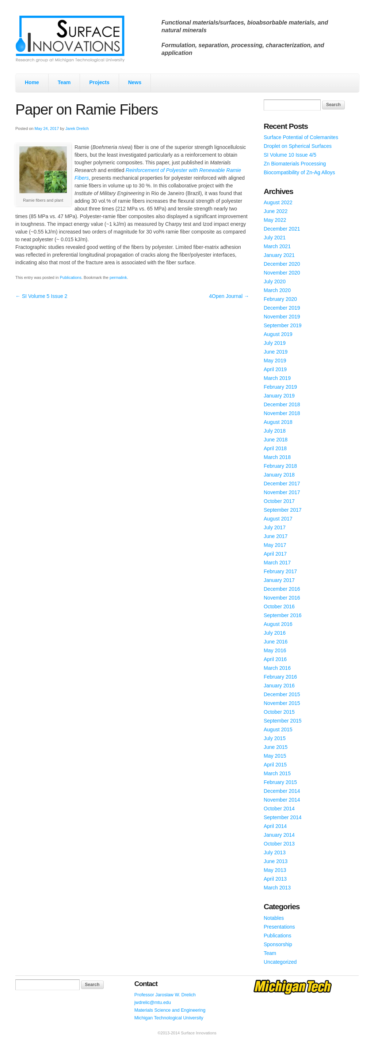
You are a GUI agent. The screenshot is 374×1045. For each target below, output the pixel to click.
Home (32, 82)
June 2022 (275, 211)
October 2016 (279, 606)
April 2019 (275, 369)
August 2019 (278, 334)
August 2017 (278, 519)
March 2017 (277, 563)
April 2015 (275, 765)
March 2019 (277, 378)
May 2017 (275, 545)
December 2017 (282, 483)
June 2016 (275, 642)
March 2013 (277, 888)
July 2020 (275, 281)
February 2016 (280, 677)
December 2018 (282, 404)
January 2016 (279, 685)
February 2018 (280, 466)
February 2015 (280, 782)
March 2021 (277, 246)
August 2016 (278, 624)
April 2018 (275, 448)
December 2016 (282, 589)
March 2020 (277, 290)
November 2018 (282, 413)
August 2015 (278, 729)
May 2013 (275, 870)
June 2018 (275, 440)
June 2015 (275, 747)
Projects (99, 82)
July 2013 (275, 852)
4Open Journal (229, 296)
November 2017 (282, 492)
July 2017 (275, 527)
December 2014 (282, 791)
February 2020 (280, 299)
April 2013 (275, 879)
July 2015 (275, 738)
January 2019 (279, 396)
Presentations (279, 927)
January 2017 (279, 580)
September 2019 (283, 325)
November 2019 (282, 317)
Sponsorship (278, 944)
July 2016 (275, 633)
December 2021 (282, 229)
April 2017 (275, 554)
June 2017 (275, 536)
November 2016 (282, 598)
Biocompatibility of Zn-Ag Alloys (299, 172)
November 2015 (282, 703)
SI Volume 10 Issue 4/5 (290, 155)
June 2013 (275, 861)
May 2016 (275, 650)
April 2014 (275, 826)
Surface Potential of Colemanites (301, 137)
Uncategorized (280, 962)
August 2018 (278, 422)
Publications (70, 277)
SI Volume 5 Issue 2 (41, 296)
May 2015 (275, 756)
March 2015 (277, 773)
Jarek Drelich (77, 128)
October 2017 (279, 501)
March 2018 (277, 457)
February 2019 (280, 387)
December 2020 (282, 264)
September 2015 (283, 721)
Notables (274, 918)
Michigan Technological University (168, 1017)
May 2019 (275, 360)
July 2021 (275, 237)
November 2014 (282, 800)
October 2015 (279, 712)
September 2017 (283, 510)
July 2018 (275, 431)
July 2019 (275, 343)
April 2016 (275, 659)
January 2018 (279, 475)
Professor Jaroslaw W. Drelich (165, 994)
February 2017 (280, 571)
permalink (118, 277)
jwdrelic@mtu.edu (152, 1002)
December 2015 (282, 694)
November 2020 (282, 273)
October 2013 (279, 844)
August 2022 (278, 202)
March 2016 (277, 668)
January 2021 (279, 255)
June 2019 (275, 352)
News (135, 82)
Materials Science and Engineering (170, 1010)
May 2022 (275, 220)
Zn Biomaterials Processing (295, 164)
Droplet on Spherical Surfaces (298, 146)
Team (64, 82)
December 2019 (282, 308)
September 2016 (283, 615)
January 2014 (279, 835)
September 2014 (283, 817)
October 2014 (279, 808)
